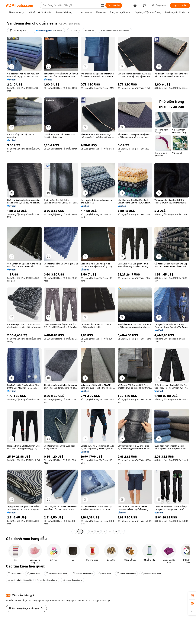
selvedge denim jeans (56, 573)
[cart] (144, 6)
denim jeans (33, 573)
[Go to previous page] (74, 531)
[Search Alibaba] (70, 5)
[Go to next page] (122, 531)
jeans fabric (105, 573)
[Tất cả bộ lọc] (17, 30)
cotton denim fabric (47, 580)
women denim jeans (151, 573)
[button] (102, 5)
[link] (192, 595)
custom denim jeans (83, 573)
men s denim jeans (126, 573)
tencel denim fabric (72, 580)
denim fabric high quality (20, 580)
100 (116, 531)
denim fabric (15, 573)
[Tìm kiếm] (113, 5)
